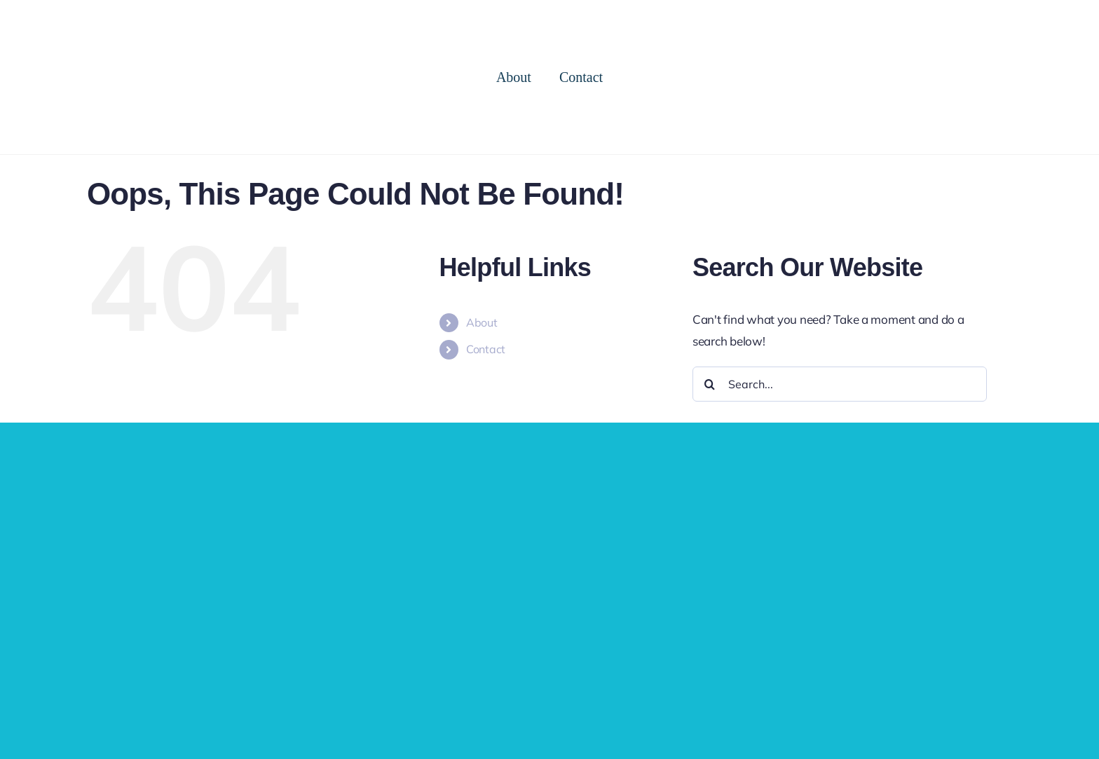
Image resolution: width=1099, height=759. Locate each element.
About (482, 322)
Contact (485, 349)
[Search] (710, 384)
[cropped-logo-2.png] (112, 13)
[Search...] (839, 384)
